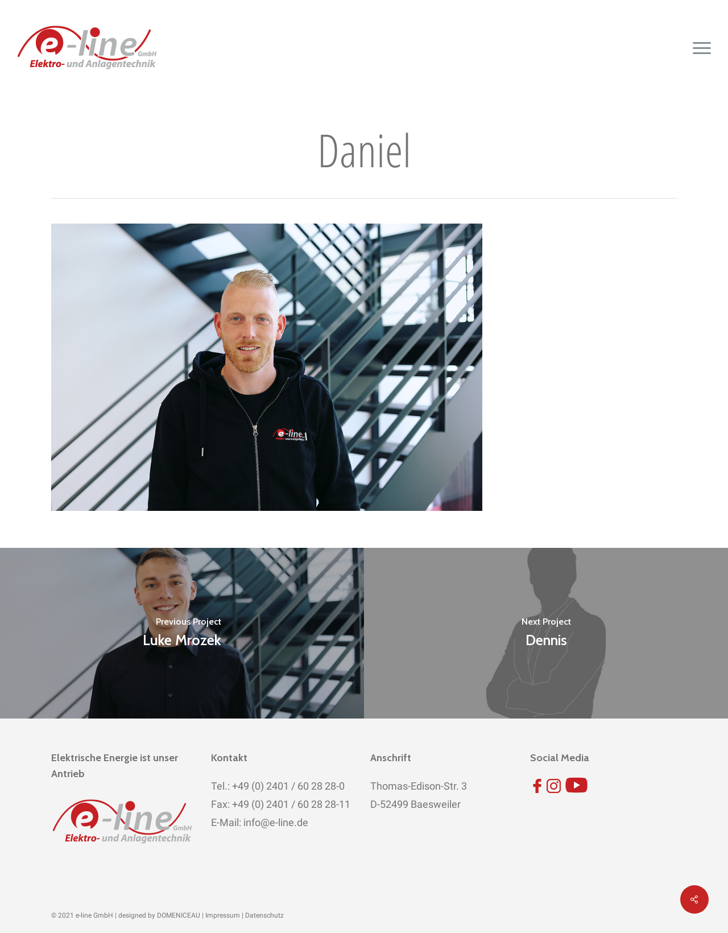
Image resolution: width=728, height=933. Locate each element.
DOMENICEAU (178, 915)
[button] (702, 47)
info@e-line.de (274, 822)
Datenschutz (264, 915)
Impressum (222, 915)
